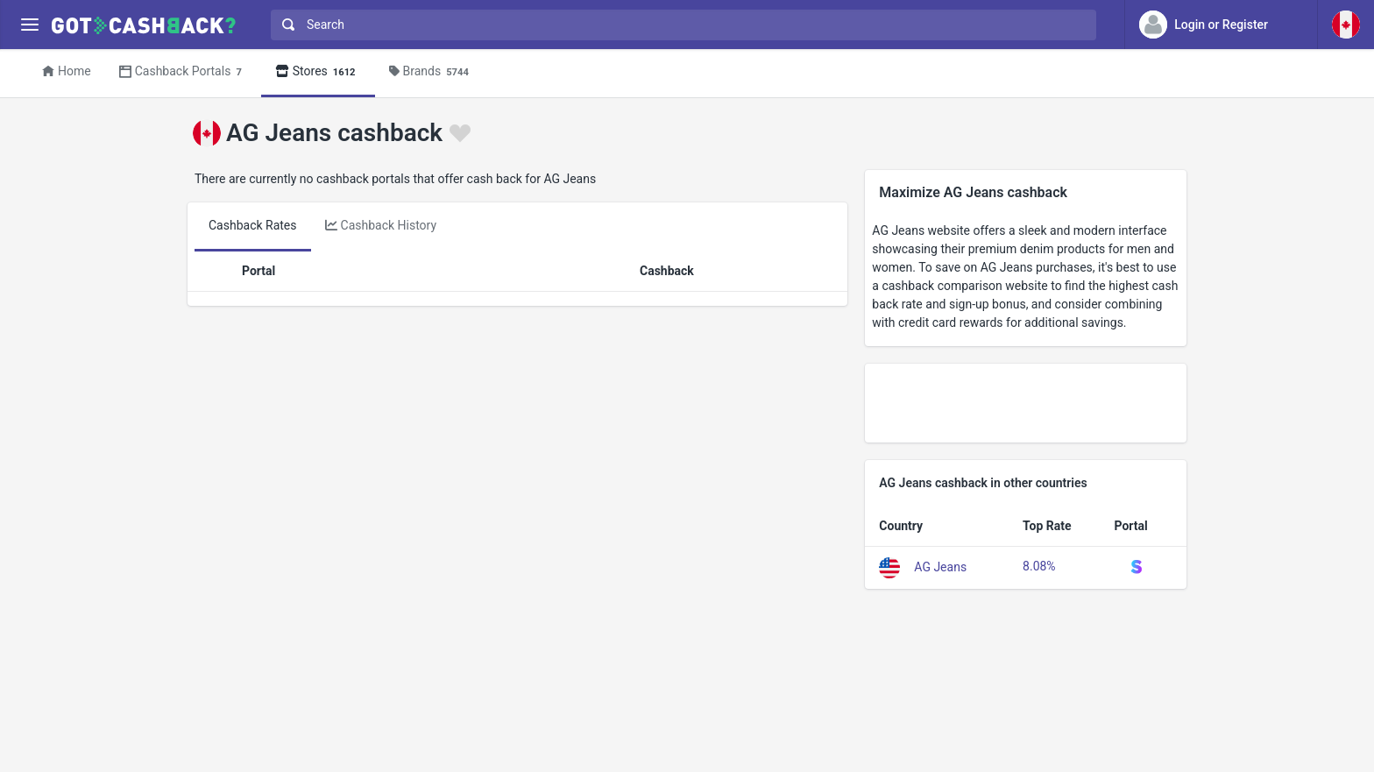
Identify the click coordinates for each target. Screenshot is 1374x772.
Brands (431, 72)
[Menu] (29, 25)
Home (66, 71)
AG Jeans (940, 567)
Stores (318, 72)
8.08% (1039, 566)
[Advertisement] (1025, 403)
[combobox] (679, 25)
